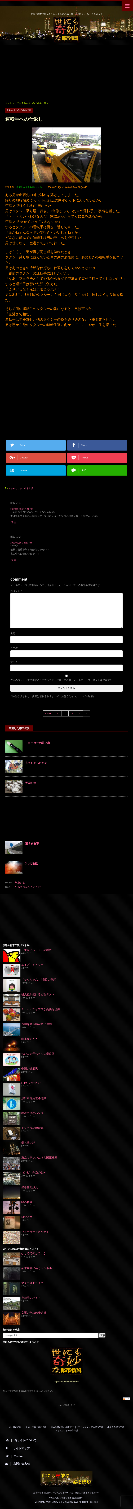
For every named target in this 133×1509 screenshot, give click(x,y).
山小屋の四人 (29, 1038)
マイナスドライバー (33, 1283)
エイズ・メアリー (32, 964)
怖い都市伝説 (15, 1427)
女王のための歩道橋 (33, 1312)
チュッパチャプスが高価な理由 (40, 1009)
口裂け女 (26, 1216)
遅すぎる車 (32, 843)
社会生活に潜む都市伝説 (62, 1427)
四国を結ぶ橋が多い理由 (36, 1024)
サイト (14, 661)
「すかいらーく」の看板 (36, 949)
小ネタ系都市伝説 (115, 1427)
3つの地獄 (31, 863)
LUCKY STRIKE (31, 1083)
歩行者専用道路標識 (33, 1098)
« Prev (48, 713)
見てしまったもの (36, 762)
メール (14, 647)
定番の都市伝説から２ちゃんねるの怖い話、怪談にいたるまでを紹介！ (66, 1492)
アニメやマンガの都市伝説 (90, 1427)
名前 (12, 633)
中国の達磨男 (29, 1068)
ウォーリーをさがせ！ (35, 1231)
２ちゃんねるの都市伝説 (66, 1430)
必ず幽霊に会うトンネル (36, 1268)
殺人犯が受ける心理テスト (38, 994)
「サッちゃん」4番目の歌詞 (38, 979)
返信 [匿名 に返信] (13, 522)
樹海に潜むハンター (33, 1113)
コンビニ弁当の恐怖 (33, 1172)
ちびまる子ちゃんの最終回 (38, 1053)
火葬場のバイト (31, 1297)
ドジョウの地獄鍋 (32, 1127)
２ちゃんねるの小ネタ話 (20, 488)
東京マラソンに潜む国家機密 (39, 1157)
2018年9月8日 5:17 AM (21, 543)
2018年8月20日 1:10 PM (21, 509)
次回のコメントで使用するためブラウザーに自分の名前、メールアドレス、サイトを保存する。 (62, 680)
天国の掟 (30, 782)
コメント (16, 591)
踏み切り (26, 1202)
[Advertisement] (66, 73)
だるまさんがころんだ (28, 886)
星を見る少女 (29, 1187)
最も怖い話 (28, 1142)
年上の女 (20, 882)
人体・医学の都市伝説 (36, 1427)
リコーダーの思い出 (37, 742)
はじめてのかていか (33, 1253)
